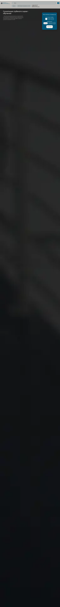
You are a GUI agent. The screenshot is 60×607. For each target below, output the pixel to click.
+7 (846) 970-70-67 (35, 5)
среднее (50, 23)
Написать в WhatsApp (35, 6)
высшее (45, 23)
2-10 (49, 18)
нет (54, 23)
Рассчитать (49, 26)
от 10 (52, 18)
